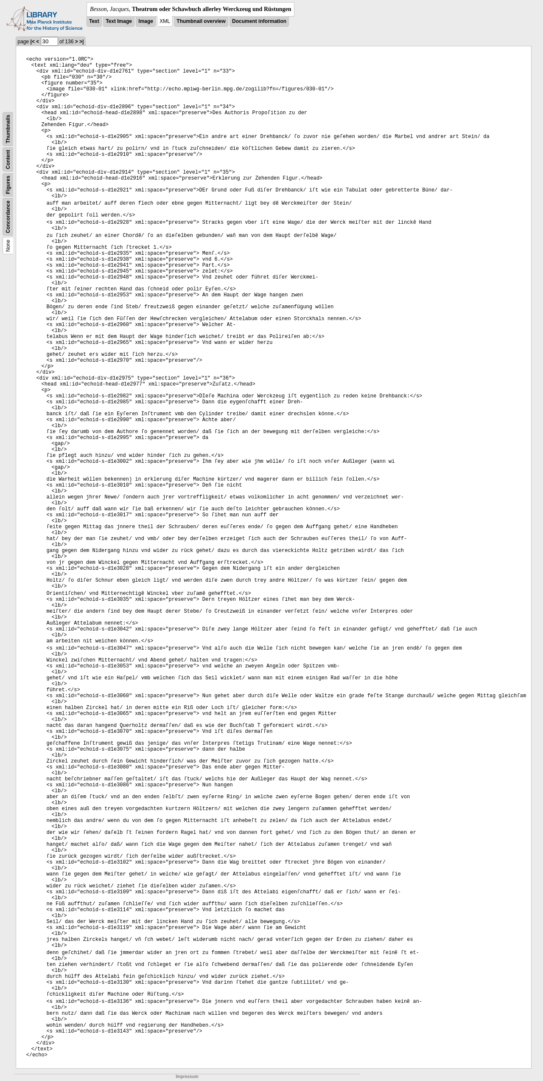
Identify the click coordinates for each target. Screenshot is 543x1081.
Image (145, 21)
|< (33, 42)
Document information (259, 21)
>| (81, 42)
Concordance (8, 216)
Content (8, 159)
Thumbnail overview (200, 21)
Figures (8, 185)
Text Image (119, 21)
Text (94, 21)
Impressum (187, 1076)
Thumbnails (8, 129)
